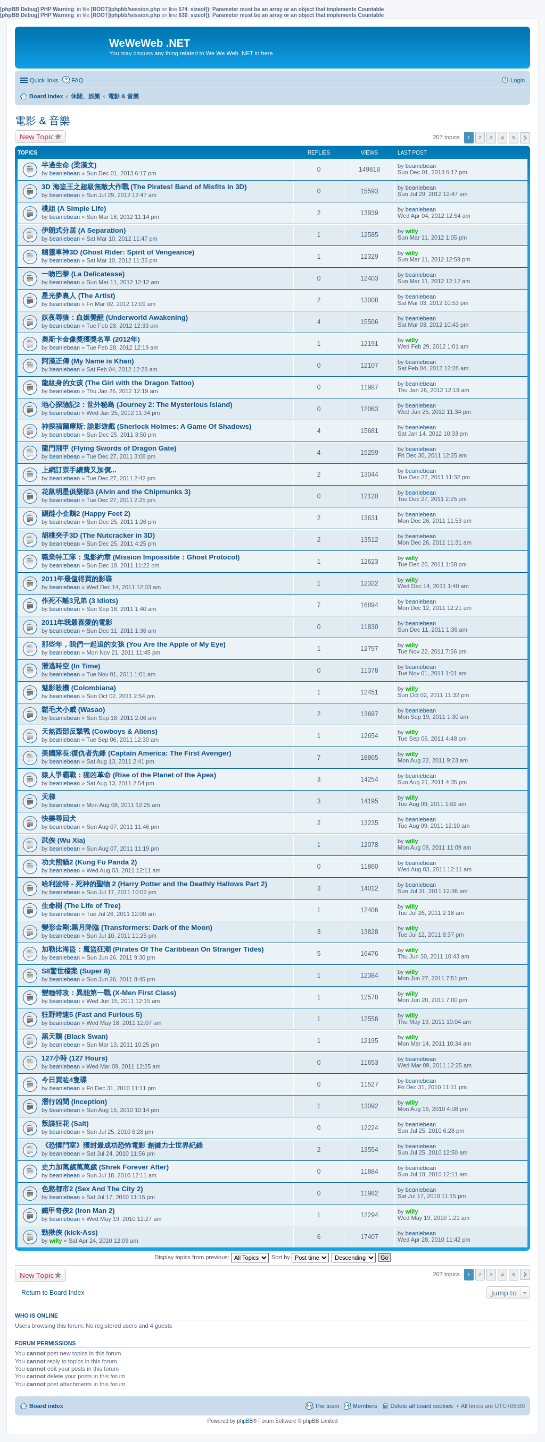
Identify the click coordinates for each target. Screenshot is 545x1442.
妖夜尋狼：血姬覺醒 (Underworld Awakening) (115, 317)
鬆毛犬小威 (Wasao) (73, 710)
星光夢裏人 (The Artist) (78, 296)
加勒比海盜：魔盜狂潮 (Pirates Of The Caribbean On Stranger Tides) (153, 949)
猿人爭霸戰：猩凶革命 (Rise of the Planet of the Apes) (129, 775)
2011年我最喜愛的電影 (77, 622)
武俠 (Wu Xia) (63, 840)
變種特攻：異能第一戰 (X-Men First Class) (109, 993)
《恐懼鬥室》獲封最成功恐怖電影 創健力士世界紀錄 (122, 1145)
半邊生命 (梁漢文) (69, 165)
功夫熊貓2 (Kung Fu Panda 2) (89, 862)
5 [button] (513, 137)
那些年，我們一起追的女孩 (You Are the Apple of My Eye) (134, 644)
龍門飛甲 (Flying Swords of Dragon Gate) (109, 448)
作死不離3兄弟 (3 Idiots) (80, 601)
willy (412, 231)
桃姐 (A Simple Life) (74, 209)
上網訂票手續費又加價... (79, 470)
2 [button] (480, 137)
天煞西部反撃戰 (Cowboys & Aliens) (100, 731)
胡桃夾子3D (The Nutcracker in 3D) (98, 535)
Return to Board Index (52, 1292)
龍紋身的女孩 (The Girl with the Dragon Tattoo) (118, 383)
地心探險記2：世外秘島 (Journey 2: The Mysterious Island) (137, 405)
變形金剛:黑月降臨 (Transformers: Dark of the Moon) (127, 927)
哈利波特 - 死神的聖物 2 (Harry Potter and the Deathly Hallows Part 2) (154, 884)
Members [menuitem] (365, 1406)
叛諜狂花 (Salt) (65, 1123)
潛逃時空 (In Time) (71, 666)
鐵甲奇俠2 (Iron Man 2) (78, 1211)
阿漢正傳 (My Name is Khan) (88, 361)
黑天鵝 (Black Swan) (75, 1036)
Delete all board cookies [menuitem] (422, 1406)
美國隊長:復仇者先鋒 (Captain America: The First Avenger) (137, 753)
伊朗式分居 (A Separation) (84, 230)
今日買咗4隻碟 (64, 1080)
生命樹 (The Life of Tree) (81, 906)
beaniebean (64, 173)
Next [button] (525, 137)
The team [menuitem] (327, 1406)
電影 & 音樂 (42, 120)
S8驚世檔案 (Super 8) (76, 971)
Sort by (300, 1257)
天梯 (48, 797)
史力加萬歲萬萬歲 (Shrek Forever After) (105, 1167)
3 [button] (491, 137)
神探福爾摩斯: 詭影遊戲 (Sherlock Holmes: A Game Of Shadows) (146, 426)
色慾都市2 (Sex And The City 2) (92, 1189)
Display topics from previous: (211, 1257)
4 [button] (502, 137)
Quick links (44, 80)
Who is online (36, 1315)
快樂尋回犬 (59, 818)
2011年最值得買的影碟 (77, 579)
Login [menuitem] (517, 80)
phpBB (245, 1421)
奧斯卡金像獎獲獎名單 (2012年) (91, 339)
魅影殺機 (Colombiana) (79, 688)
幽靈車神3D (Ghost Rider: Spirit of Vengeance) (118, 252)
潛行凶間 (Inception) (74, 1102)
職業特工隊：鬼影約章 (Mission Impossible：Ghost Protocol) (141, 557)
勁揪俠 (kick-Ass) (70, 1232)
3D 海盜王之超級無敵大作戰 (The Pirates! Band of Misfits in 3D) (144, 187)
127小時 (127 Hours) (75, 1058)
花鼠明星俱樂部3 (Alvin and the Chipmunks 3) (116, 492)
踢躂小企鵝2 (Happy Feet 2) (86, 514)
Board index (46, 1406)
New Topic (37, 136)
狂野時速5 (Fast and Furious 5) (92, 1015)
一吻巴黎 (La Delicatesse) (83, 274)
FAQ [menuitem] (77, 80)
